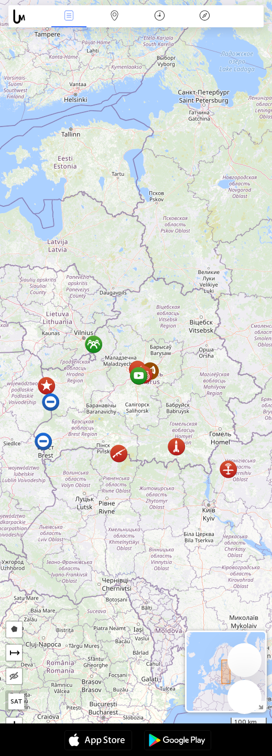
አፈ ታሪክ (204, 16)
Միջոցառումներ (69, 16)
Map (114, 16)
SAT (16, 701)
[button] (176, 446)
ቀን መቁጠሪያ (159, 16)
